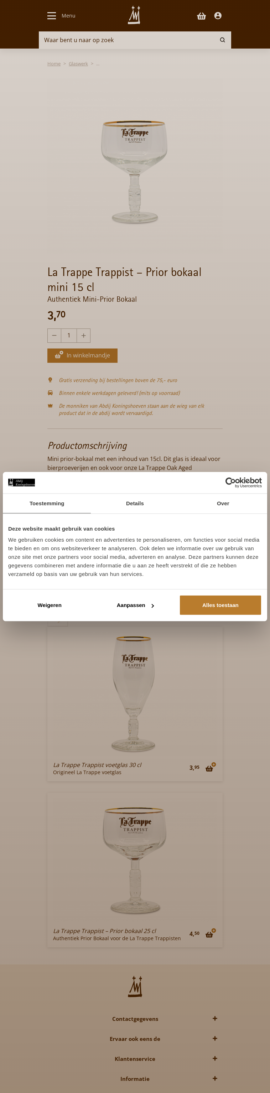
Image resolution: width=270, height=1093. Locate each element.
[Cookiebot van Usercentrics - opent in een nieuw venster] (230, 482)
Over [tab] (223, 503)
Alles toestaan (220, 605)
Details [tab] (135, 503)
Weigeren (50, 605)
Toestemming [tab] (47, 503)
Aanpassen (135, 605)
